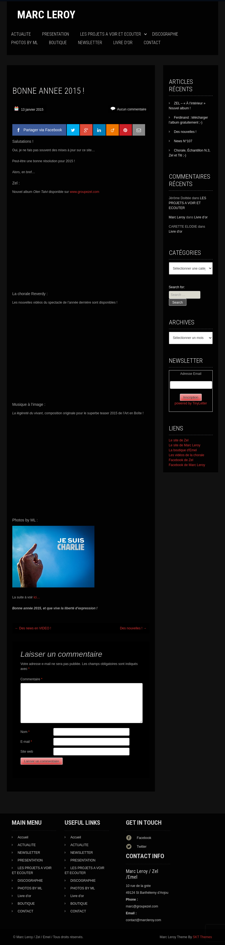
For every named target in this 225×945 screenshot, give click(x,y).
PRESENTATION (55, 34)
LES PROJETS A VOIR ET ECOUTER (110, 34)
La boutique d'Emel (183, 450)
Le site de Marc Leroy (184, 445)
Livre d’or (122, 42)
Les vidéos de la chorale (186, 455)
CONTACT (152, 42)
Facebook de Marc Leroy (187, 465)
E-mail (26, 742)
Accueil (23, 837)
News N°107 (183, 141)
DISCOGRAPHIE (165, 34)
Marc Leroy (46, 14)
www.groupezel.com (84, 192)
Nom (25, 732)
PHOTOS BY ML (24, 42)
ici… (37, 597)
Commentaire (31, 679)
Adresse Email (190, 374)
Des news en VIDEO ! (33, 628)
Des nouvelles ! (133, 628)
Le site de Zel (179, 440)
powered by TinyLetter (191, 403)
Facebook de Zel (181, 460)
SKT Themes (202, 937)
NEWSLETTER (90, 42)
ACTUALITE (21, 34)
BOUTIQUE (58, 42)
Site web (27, 751)
